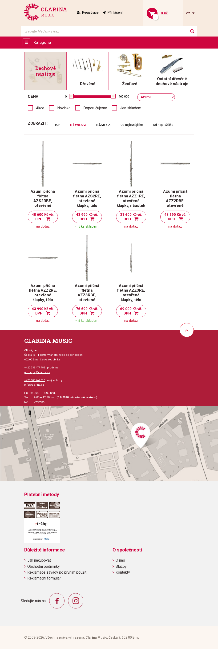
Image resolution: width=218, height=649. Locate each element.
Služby (121, 566)
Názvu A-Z (78, 125)
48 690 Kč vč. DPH (175, 216)
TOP (57, 125)
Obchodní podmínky (43, 566)
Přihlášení (115, 12)
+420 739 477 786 (34, 367)
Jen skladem (130, 108)
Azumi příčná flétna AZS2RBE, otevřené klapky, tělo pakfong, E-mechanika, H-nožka (42, 208)
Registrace (90, 12)
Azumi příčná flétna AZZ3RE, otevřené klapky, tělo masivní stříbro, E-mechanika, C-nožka (131, 299)
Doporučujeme (95, 108)
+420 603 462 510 (34, 380)
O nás (120, 560)
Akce (40, 108)
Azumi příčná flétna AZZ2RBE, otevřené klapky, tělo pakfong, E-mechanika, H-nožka (175, 208)
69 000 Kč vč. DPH (131, 311)
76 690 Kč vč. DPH (87, 311)
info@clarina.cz (34, 384)
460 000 (123, 96)
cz (188, 13)
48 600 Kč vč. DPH (43, 216)
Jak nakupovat (39, 560)
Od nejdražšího (163, 125)
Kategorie (42, 42)
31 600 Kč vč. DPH (131, 216)
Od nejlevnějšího (132, 125)
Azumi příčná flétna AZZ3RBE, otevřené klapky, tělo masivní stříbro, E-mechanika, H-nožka (87, 302)
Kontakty (123, 572)
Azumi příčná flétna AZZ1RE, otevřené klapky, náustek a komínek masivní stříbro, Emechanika (131, 205)
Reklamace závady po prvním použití (57, 572)
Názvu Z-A (103, 125)
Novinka (63, 108)
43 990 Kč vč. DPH (87, 216)
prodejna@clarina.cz (37, 372)
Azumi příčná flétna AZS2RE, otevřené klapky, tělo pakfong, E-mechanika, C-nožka (87, 205)
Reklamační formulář (44, 578)
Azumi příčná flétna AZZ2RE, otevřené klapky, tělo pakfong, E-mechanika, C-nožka (43, 299)
